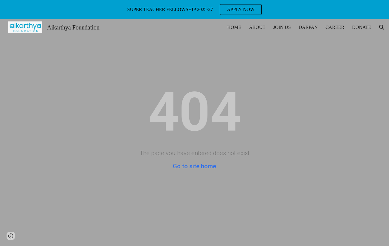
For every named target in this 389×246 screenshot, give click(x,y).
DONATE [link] (361, 27)
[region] (194, 9)
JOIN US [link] (282, 27)
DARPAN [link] (308, 27)
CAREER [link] (335, 27)
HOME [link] (234, 27)
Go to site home (194, 166)
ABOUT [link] (257, 27)
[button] (382, 27)
